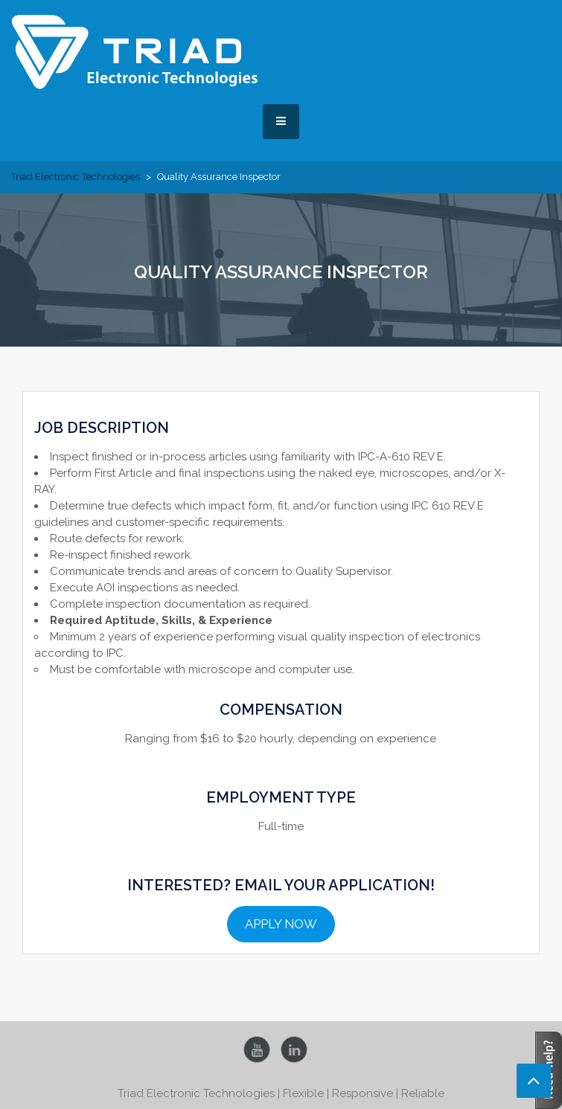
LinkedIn (294, 1049)
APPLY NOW (281, 923)
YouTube (256, 1049)
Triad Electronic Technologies (75, 176)
